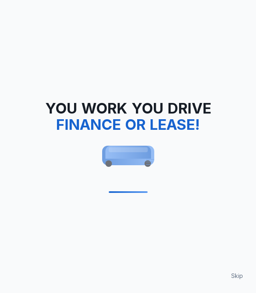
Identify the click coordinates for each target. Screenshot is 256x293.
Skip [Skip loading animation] (237, 275)
